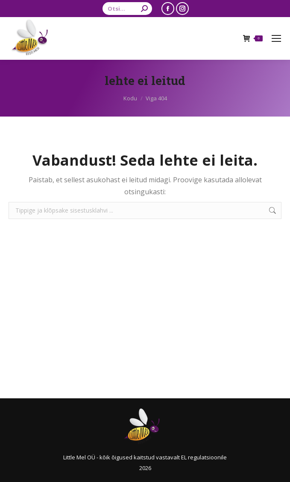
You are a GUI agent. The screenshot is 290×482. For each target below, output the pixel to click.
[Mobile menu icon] (276, 38)
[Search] (127, 8)
